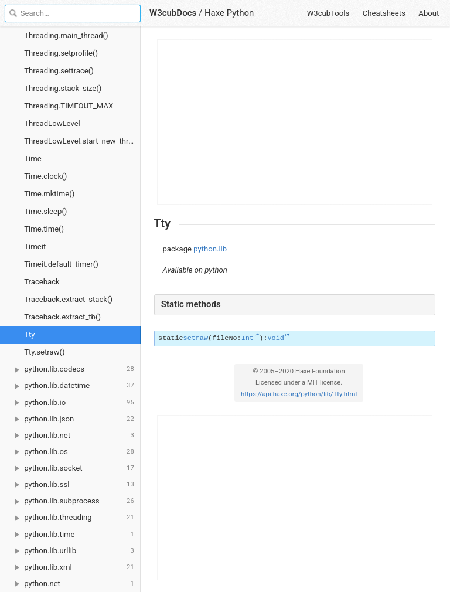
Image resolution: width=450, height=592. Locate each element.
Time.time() (44, 228)
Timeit (35, 246)
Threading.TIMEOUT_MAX (68, 105)
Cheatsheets (384, 13)
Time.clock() (45, 176)
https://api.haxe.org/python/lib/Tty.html (299, 394)
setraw (195, 338)
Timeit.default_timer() (61, 264)
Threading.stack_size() (62, 88)
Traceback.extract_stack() (68, 299)
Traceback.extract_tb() (62, 316)
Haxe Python (229, 13)
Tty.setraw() (44, 352)
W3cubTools (328, 13)
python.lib (210, 248)
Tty (29, 334)
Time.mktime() (49, 193)
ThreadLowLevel (52, 123)
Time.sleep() (45, 211)
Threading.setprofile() (61, 53)
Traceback (41, 281)
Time (32, 158)
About (428, 13)
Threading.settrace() (59, 70)
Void (275, 338)
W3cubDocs (172, 13)
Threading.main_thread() (66, 35)
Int (247, 338)
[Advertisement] (295, 122)
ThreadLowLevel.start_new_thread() (82, 141)
